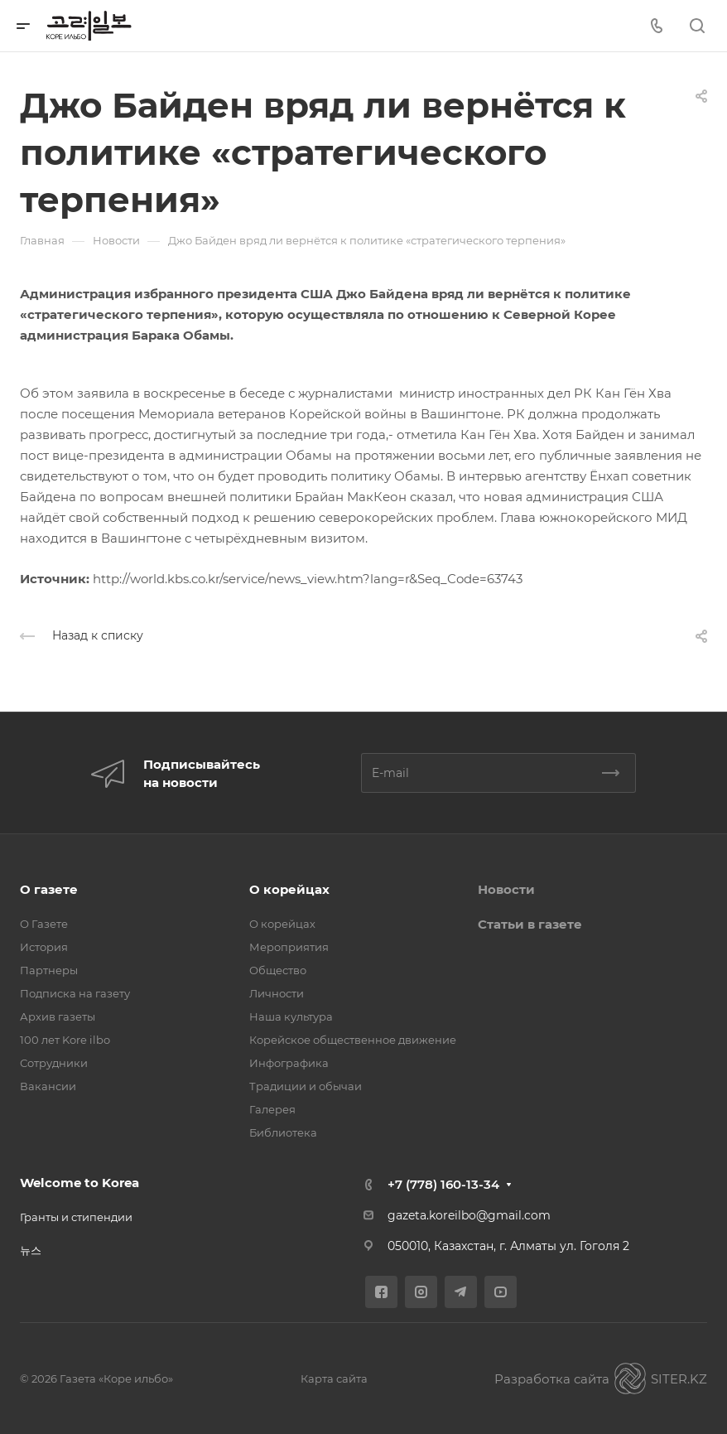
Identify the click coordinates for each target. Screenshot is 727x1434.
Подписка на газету (75, 993)
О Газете (44, 923)
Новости (506, 889)
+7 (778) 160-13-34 (443, 1184)
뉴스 (30, 1250)
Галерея (272, 1109)
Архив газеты (57, 1016)
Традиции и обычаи (305, 1086)
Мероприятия (289, 947)
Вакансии (48, 1086)
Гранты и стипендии (76, 1217)
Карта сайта (334, 1378)
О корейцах (289, 889)
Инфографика (289, 1062)
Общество (277, 970)
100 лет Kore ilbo (65, 1039)
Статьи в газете (530, 924)
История (44, 947)
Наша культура (291, 1016)
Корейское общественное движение (352, 1039)
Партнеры (49, 970)
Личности (276, 993)
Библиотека (283, 1132)
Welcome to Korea (79, 1182)
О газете (49, 889)
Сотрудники (54, 1062)
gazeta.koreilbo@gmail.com (469, 1215)
